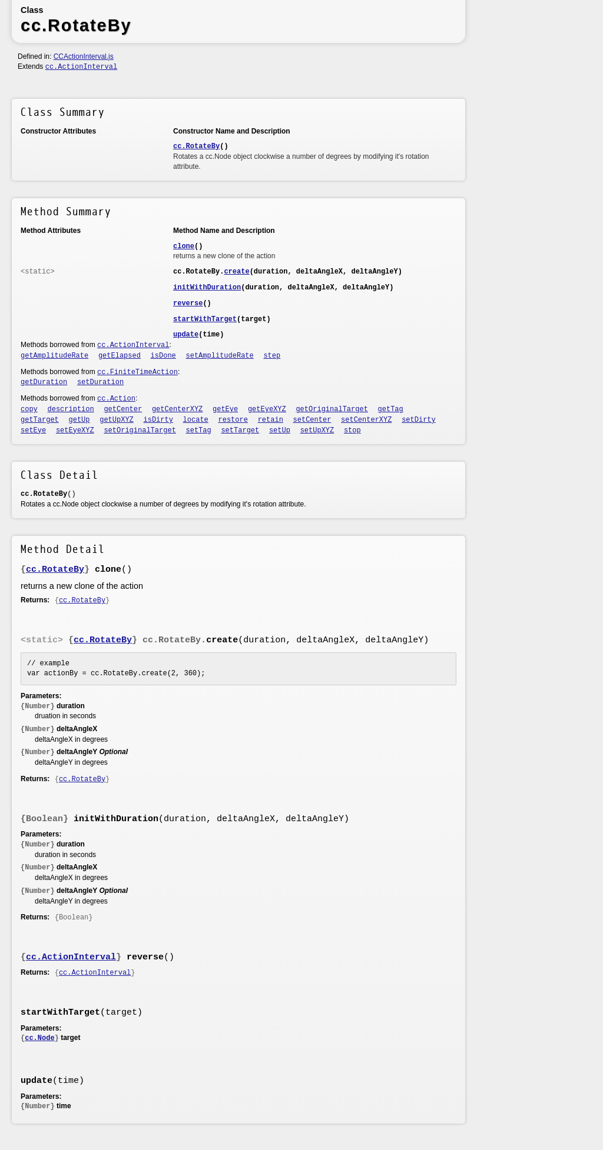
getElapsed (119, 356)
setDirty (419, 420)
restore (233, 420)
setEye (33, 430)
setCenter (312, 420)
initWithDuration (207, 288)
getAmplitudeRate (54, 356)
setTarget (240, 430)
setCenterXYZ (366, 420)
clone (183, 246)
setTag (198, 430)
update (185, 335)
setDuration (100, 382)
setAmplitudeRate (220, 356)
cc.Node (39, 1038)
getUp (79, 420)
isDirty (158, 420)
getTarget (40, 420)
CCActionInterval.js (84, 56)
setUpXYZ (317, 430)
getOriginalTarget (331, 409)
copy (29, 409)
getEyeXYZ (267, 409)
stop (352, 430)
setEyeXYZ (75, 430)
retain (270, 420)
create (236, 272)
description (71, 409)
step (271, 356)
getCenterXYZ (177, 409)
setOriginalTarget (139, 430)
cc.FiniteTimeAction (137, 372)
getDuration (44, 382)
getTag (390, 409)
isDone (163, 356)
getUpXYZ (117, 420)
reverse (188, 303)
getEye (225, 409)
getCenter (123, 409)
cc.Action (116, 399)
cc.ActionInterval (81, 67)
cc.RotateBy (196, 146)
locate (195, 420)
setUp (279, 430)
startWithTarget (205, 319)
